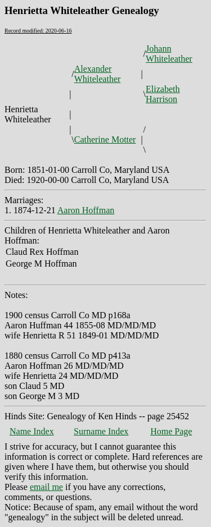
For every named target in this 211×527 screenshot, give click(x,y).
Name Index (32, 431)
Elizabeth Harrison (162, 94)
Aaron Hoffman (85, 210)
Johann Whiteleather (169, 53)
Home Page (171, 431)
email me (46, 487)
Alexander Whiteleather (97, 74)
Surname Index (101, 431)
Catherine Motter (105, 139)
